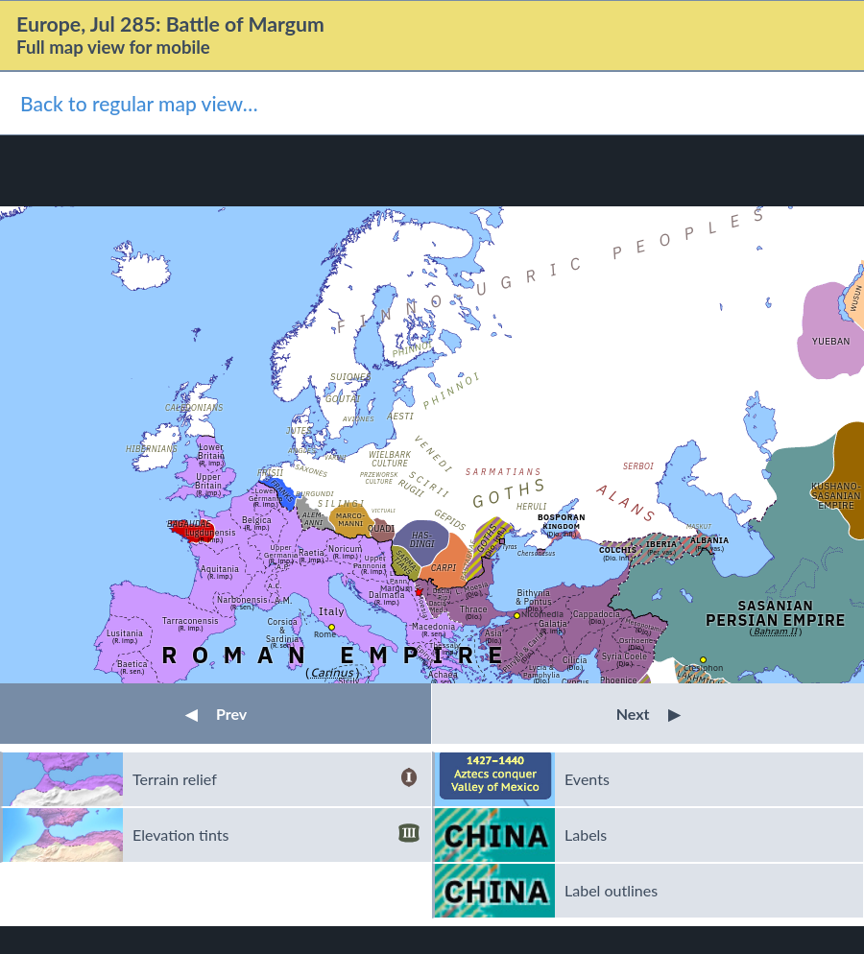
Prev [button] (216, 713)
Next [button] (648, 713)
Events (587, 779)
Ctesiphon (703, 667)
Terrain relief (276, 779)
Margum (396, 588)
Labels (585, 834)
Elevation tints (276, 835)
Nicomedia (542, 613)
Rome (325, 634)
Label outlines (611, 890)
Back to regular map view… (139, 103)
